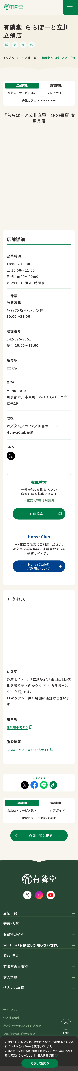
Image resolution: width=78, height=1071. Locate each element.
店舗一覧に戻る (40, 840)
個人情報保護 (45, 1054)
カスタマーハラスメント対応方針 (22, 1030)
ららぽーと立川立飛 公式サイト (31, 751)
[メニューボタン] (70, 7)
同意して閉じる (39, 1062)
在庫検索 (36, 516)
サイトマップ (10, 1014)
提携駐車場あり (19, 729)
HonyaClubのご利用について (38, 568)
